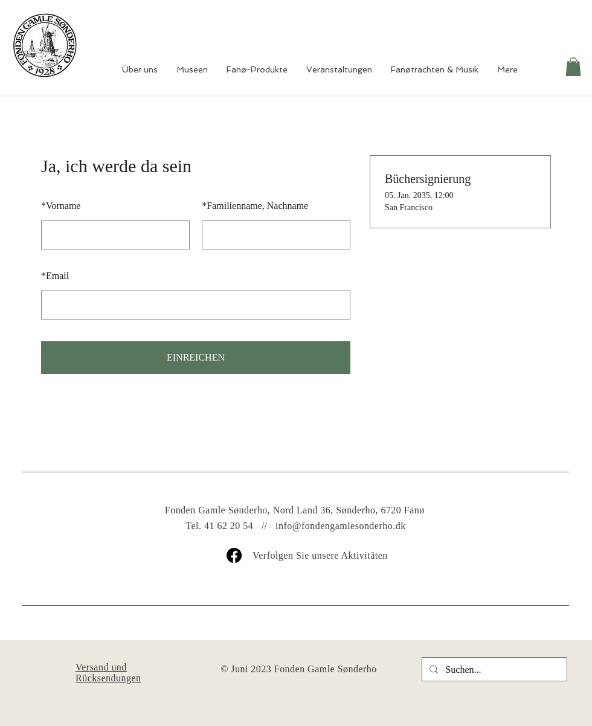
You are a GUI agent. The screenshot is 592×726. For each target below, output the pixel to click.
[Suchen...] (493, 670)
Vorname (60, 206)
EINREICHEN (196, 357)
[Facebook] (234, 555)
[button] (573, 66)
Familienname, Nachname (255, 206)
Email (55, 276)
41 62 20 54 (228, 526)
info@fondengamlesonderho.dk (340, 526)
